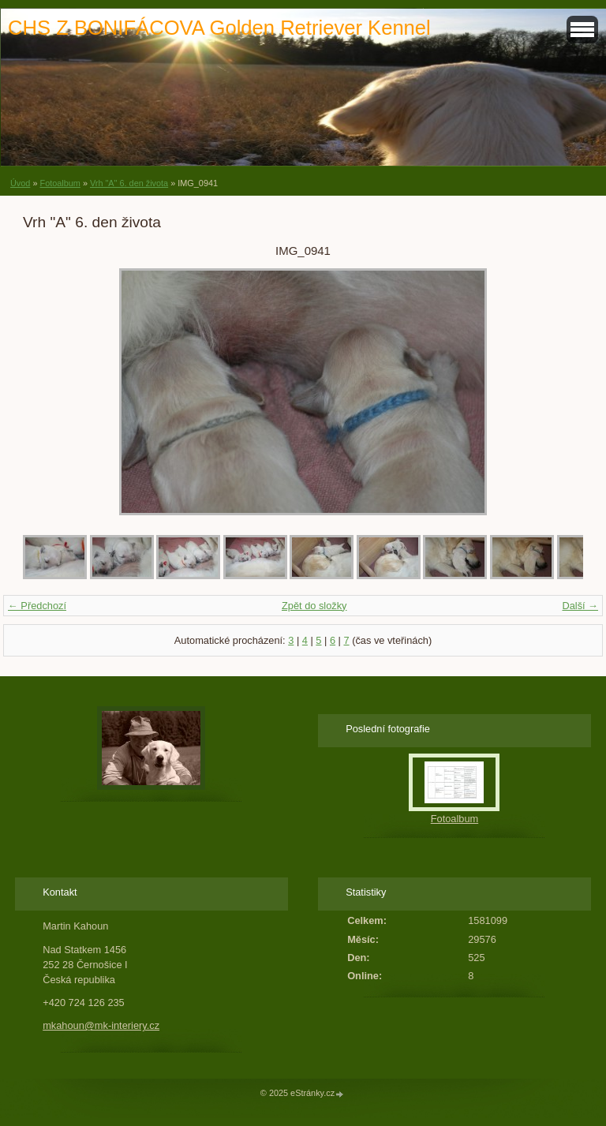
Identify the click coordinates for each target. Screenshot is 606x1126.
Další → (580, 606)
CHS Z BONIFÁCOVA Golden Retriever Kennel (219, 28)
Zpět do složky (314, 606)
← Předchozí (37, 606)
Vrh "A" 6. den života (129, 183)
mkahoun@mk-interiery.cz (101, 1025)
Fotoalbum (59, 183)
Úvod (20, 183)
